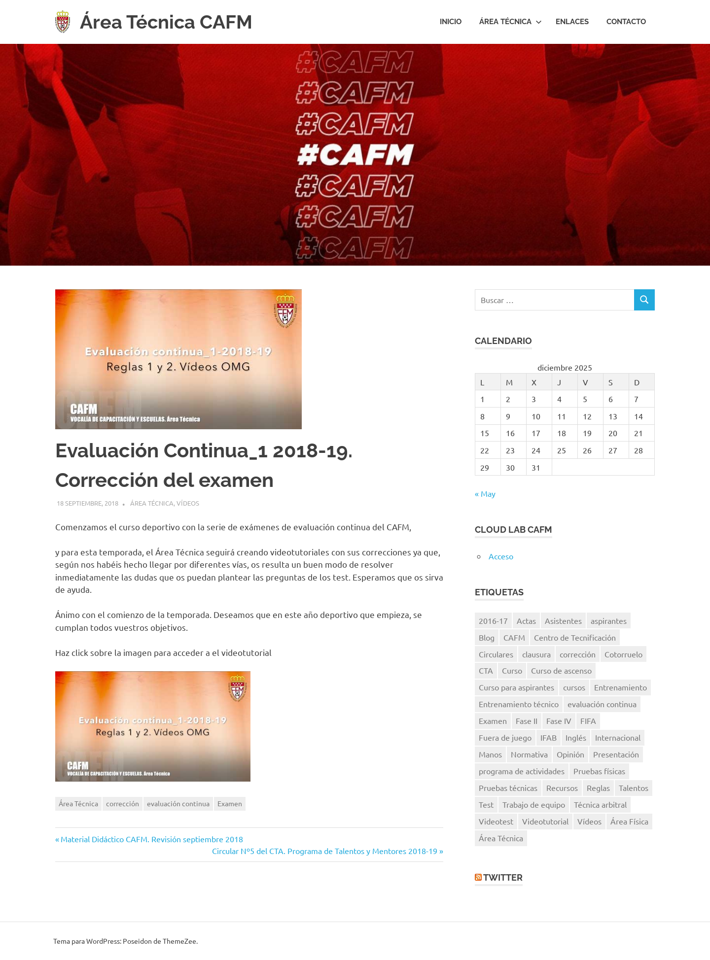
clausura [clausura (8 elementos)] (536, 654)
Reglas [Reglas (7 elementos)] (598, 787)
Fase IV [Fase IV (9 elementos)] (558, 720)
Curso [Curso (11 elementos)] (512, 670)
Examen (229, 803)
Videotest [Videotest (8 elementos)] (496, 821)
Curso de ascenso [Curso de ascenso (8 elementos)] (561, 670)
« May (485, 493)
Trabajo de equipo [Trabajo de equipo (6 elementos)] (533, 804)
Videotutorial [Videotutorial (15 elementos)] (545, 821)
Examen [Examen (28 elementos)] (493, 720)
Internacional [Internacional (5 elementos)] (617, 737)
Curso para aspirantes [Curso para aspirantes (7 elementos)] (516, 687)
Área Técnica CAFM (166, 22)
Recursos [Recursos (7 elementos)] (562, 787)
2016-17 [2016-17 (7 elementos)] (493, 620)
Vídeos (188, 503)
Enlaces (572, 21)
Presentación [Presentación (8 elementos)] (616, 754)
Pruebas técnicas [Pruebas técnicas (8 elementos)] (508, 787)
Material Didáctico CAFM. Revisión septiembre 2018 (151, 839)
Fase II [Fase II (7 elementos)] (526, 720)
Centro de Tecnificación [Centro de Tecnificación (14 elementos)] (575, 637)
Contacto (626, 21)
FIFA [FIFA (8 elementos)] (588, 720)
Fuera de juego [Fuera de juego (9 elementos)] (505, 737)
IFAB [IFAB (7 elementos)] (548, 737)
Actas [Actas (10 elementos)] (526, 620)
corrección (122, 803)
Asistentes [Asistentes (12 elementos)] (563, 620)
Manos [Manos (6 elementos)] (490, 754)
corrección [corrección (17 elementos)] (578, 654)
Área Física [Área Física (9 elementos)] (629, 821)
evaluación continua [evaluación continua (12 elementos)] (602, 704)
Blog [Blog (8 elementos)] (487, 637)
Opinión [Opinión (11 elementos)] (570, 754)
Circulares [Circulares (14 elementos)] (496, 654)
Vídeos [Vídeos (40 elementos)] (589, 821)
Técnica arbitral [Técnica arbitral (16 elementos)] (600, 804)
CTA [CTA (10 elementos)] (486, 670)
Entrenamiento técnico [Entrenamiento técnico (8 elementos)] (519, 704)
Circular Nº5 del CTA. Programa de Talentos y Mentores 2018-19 (324, 851)
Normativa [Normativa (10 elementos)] (529, 754)
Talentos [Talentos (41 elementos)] (633, 787)
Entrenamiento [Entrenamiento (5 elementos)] (620, 687)
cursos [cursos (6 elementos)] (574, 687)
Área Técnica (510, 21)
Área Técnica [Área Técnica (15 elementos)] (501, 838)
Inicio (451, 21)
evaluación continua (178, 803)
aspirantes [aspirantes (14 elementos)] (609, 620)
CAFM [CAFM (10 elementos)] (514, 637)
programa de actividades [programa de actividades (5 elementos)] (522, 771)
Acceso (501, 556)
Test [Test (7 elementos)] (486, 804)
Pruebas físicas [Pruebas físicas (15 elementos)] (599, 771)
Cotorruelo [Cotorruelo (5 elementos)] (623, 654)
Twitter (503, 877)
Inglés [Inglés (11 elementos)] (576, 737)
